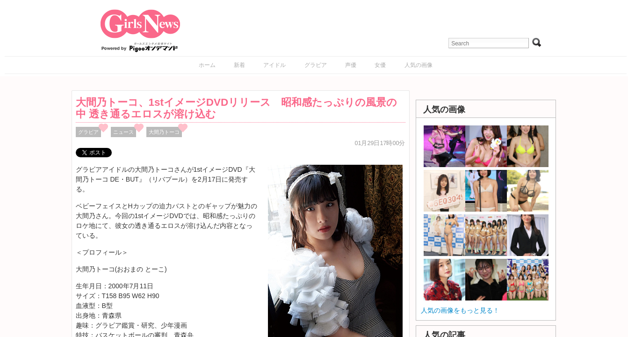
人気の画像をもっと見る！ (460, 310)
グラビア (315, 65)
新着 (239, 65)
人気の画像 (418, 65)
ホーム (207, 65)
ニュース (123, 132)
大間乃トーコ (164, 132)
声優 (350, 65)
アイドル (274, 65)
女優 (380, 65)
